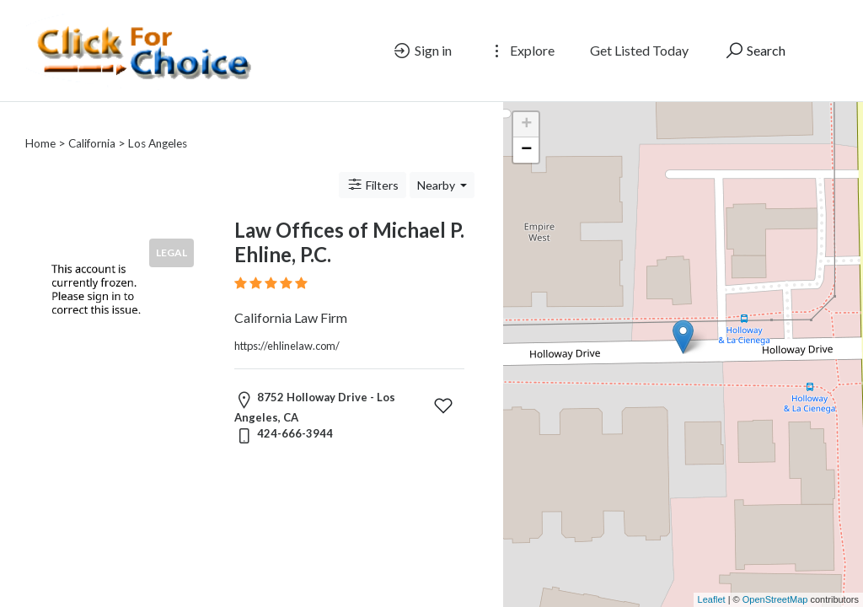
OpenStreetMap (775, 599)
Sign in (422, 50)
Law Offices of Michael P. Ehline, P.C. (349, 221)
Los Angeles (157, 123)
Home (40, 123)
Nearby (437, 165)
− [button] (526, 150)
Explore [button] (521, 50)
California (91, 123)
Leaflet (712, 599)
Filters (372, 164)
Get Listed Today (639, 50)
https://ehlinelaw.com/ (287, 325)
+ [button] (526, 124)
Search (754, 50)
